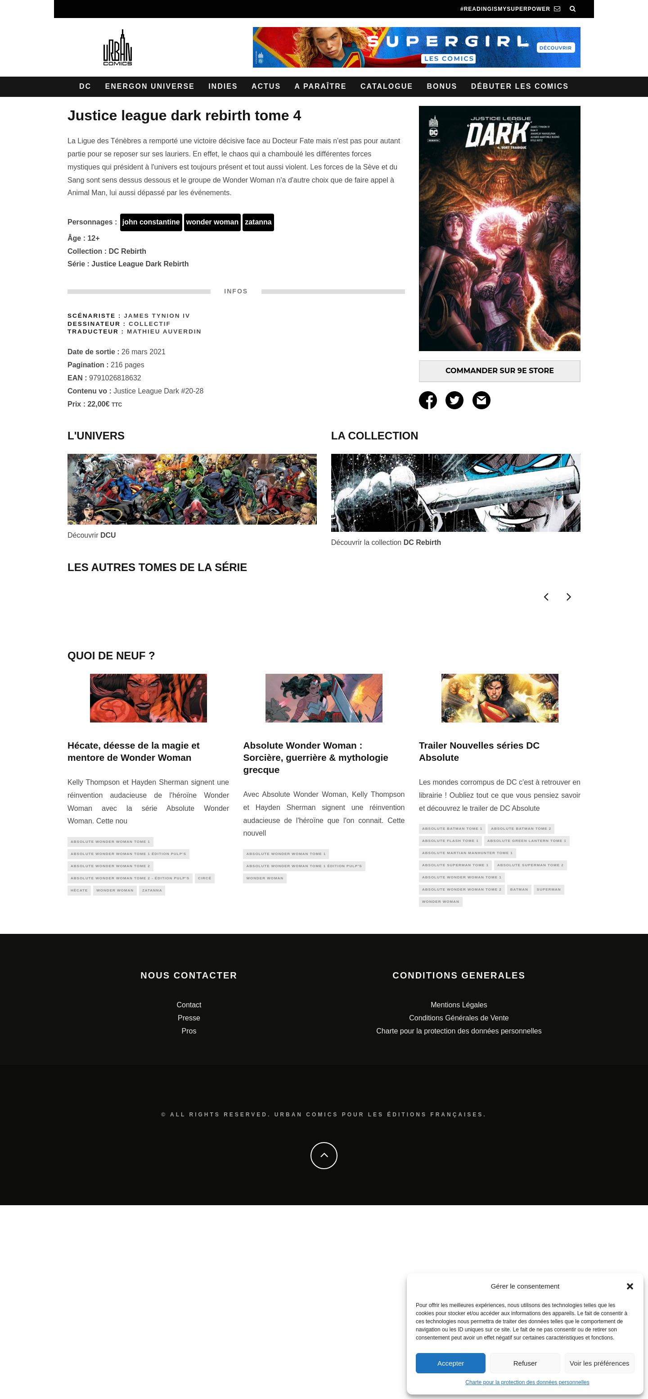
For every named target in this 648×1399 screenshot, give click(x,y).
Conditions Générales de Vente (458, 1212)
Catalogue (386, 86)
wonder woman (212, 222)
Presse (189, 1212)
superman (549, 1081)
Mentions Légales (459, 1198)
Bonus (442, 86)
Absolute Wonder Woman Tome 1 (110, 1028)
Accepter (450, 1363)
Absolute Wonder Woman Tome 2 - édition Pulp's (130, 1068)
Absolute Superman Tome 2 (530, 1055)
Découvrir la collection (386, 542)
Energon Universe (150, 86)
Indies (223, 86)
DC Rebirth (128, 251)
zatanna (258, 222)
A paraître (321, 86)
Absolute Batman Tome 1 (452, 1016)
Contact (188, 1198)
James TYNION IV (157, 315)
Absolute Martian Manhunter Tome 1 (467, 1042)
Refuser (525, 1363)
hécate (79, 1081)
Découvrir (92, 535)
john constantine (151, 222)
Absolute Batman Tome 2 (521, 1016)
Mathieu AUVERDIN (164, 331)
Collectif (150, 323)
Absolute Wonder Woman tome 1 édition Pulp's (128, 1042)
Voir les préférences (600, 1363)
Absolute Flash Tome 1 (450, 1029)
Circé (205, 1068)
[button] (630, 1286)
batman (519, 1081)
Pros (189, 1225)
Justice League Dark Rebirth (140, 264)
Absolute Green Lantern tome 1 (527, 1029)
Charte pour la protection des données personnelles (527, 1382)
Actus (266, 86)
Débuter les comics (520, 86)
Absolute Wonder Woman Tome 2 (110, 1055)
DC (85, 86)
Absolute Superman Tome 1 (455, 1055)
